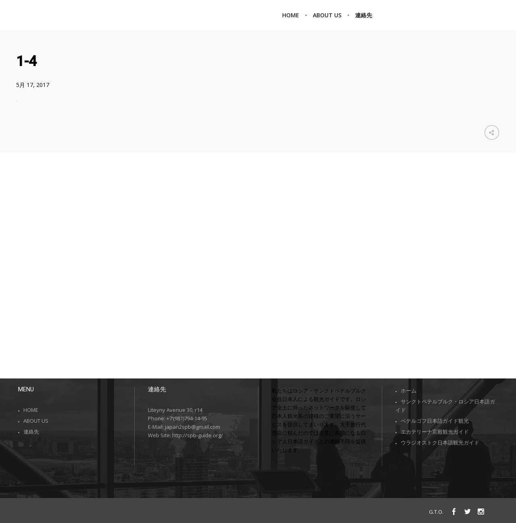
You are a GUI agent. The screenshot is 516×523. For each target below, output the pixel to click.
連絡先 (31, 431)
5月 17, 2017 (32, 85)
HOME (30, 409)
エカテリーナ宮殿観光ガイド (435, 431)
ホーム (408, 390)
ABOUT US (35, 420)
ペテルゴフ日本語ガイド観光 (435, 420)
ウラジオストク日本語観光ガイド (440, 442)
